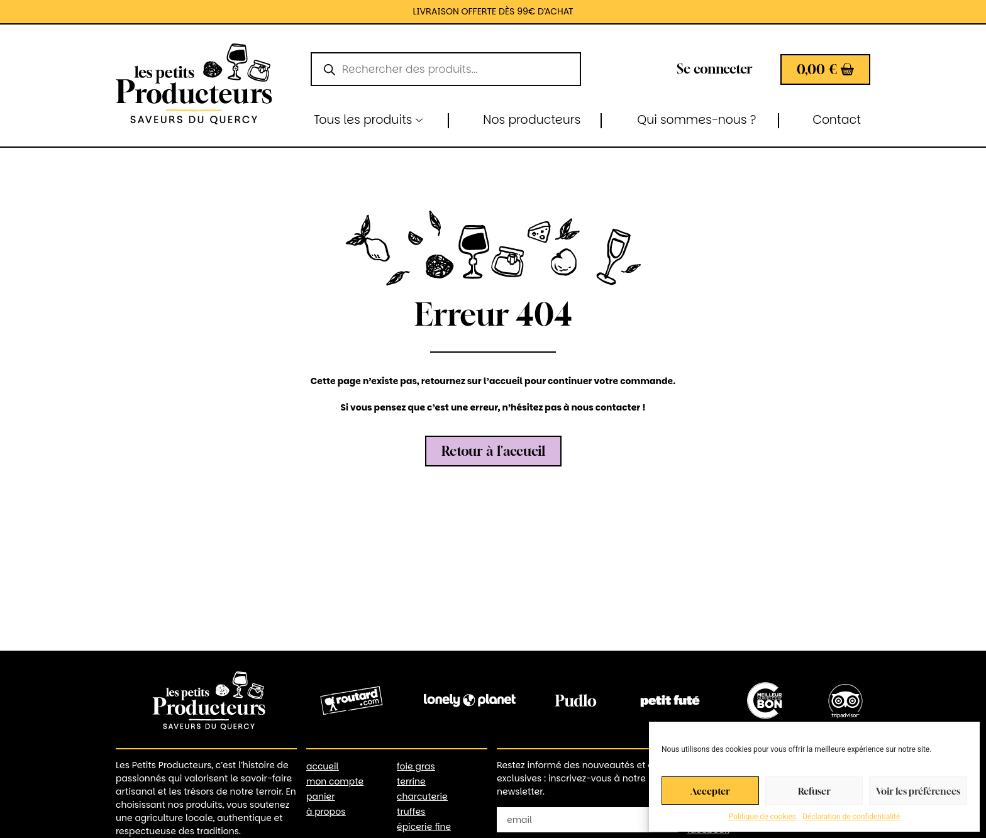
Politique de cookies (762, 816)
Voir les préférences (918, 791)
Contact (836, 119)
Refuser (814, 791)
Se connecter (715, 69)
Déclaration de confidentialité (851, 816)
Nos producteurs (531, 119)
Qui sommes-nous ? (696, 119)
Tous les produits (368, 119)
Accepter (710, 791)
